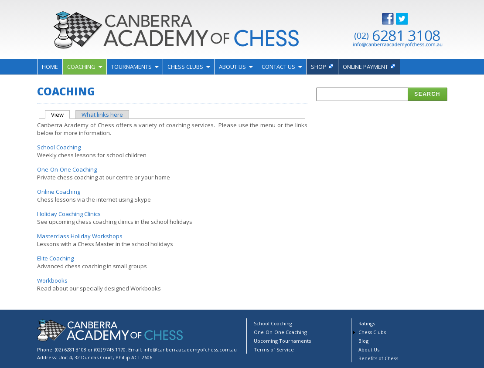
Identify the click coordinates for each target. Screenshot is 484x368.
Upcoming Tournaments (282, 341)
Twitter (408, 19)
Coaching (81, 67)
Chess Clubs (185, 67)
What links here (102, 114)
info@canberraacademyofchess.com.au (190, 349)
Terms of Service (274, 349)
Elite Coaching (55, 258)
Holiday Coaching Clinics (69, 214)
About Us (232, 67)
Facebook (394, 19)
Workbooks (52, 280)
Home (50, 67)
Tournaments (131, 67)
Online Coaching (58, 192)
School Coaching (59, 147)
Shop (318, 67)
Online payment (365, 67)
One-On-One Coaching (67, 169)
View (60, 114)
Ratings (366, 323)
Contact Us (278, 67)
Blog (363, 341)
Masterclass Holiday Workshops (80, 236)
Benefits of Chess (378, 358)
